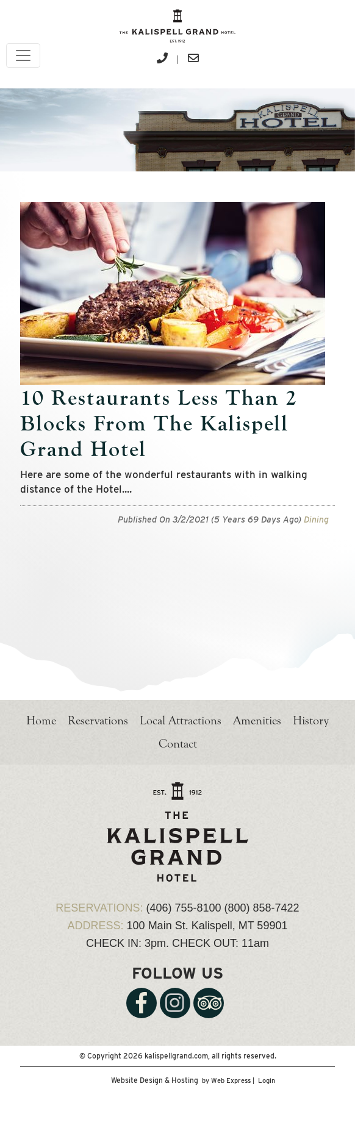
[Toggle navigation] (23, 55)
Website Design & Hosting (154, 1080)
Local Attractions (180, 720)
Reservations (98, 720)
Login (266, 1080)
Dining (316, 519)
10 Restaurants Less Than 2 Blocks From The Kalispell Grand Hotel (159, 423)
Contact (178, 744)
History (311, 720)
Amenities (257, 720)
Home (41, 720)
